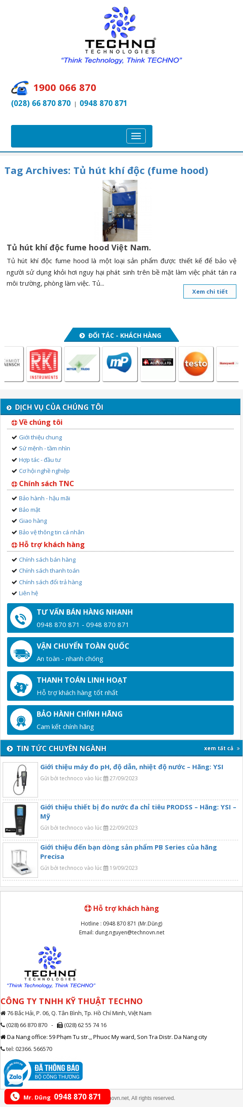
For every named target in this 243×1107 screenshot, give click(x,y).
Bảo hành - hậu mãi (44, 498)
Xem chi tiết (210, 291)
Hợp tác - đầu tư (40, 460)
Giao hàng (33, 521)
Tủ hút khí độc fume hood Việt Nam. (79, 247)
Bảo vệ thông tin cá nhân (51, 532)
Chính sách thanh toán (49, 570)
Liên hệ (28, 593)
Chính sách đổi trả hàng (50, 582)
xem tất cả (222, 748)
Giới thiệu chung (40, 437)
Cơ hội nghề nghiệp (44, 471)
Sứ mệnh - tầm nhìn (44, 448)
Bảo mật (29, 510)
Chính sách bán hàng (47, 559)
